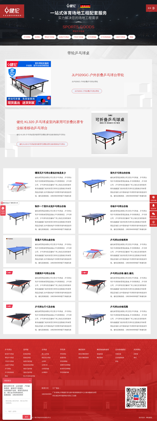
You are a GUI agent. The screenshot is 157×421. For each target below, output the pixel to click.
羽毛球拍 (63, 353)
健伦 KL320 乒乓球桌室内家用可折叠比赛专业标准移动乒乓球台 (50, 125)
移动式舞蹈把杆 (83, 353)
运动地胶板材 (119, 357)
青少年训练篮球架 (29, 375)
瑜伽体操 (100, 353)
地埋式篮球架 (27, 360)
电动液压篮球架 (28, 364)
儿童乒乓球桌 (120, 37)
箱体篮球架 (27, 357)
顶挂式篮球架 (27, 371)
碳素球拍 (63, 357)
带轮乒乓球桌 (49, 37)
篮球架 (25, 349)
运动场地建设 (120, 349)
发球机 (37, 37)
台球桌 (44, 349)
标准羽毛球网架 (65, 368)
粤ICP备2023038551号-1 (42, 417)
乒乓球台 (8, 349)
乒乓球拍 (27, 37)
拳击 (135, 357)
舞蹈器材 (100, 357)
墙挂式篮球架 (27, 368)
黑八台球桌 (45, 353)
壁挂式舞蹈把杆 (83, 357)
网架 (131, 37)
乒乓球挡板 (92, 37)
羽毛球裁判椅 (64, 371)
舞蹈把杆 (81, 349)
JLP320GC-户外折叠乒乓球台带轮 (98, 75)
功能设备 (118, 353)
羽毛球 (62, 349)
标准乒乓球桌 (64, 37)
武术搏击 (137, 349)
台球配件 (45, 371)
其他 (116, 360)
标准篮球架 (27, 353)
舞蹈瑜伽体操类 (103, 349)
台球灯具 (45, 364)
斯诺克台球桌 (46, 357)
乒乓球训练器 (106, 37)
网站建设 (149, 417)
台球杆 (44, 360)
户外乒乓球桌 (78, 37)
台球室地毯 (45, 368)
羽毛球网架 (63, 360)
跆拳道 (136, 353)
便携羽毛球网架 (65, 364)
